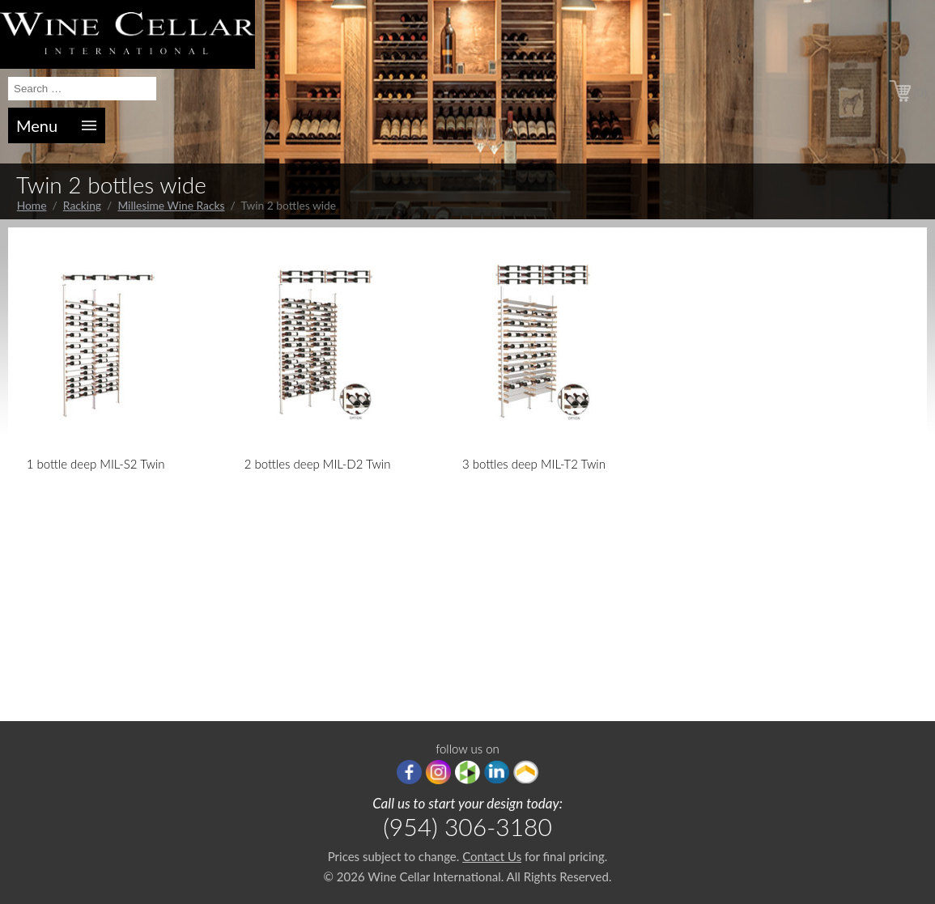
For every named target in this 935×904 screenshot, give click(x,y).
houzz (467, 772)
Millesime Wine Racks (170, 205)
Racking (82, 205)
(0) (920, 92)
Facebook (409, 772)
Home (32, 205)
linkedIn (496, 772)
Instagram (438, 772)
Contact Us (491, 856)
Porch (525, 772)
